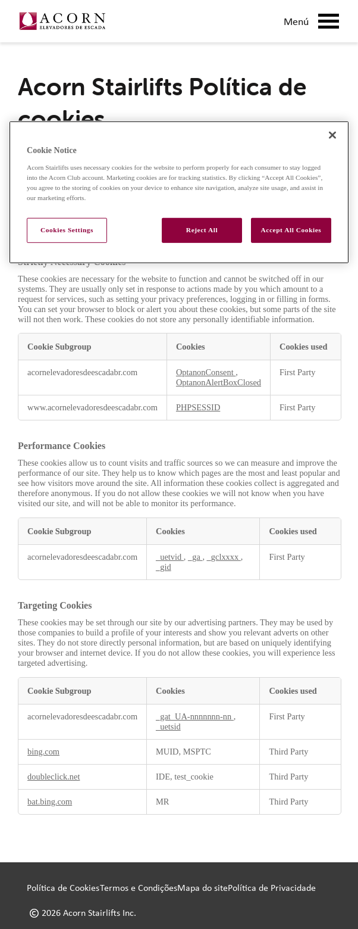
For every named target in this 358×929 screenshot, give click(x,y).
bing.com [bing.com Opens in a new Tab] (43, 751)
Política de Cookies (63, 887)
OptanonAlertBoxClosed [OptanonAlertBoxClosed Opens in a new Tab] (218, 382)
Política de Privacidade (272, 887)
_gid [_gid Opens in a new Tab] (163, 567)
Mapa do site (202, 887)
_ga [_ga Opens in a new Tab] (195, 557)
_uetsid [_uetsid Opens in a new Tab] (168, 726)
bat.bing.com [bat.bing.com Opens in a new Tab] (49, 801)
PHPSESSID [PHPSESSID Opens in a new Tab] (198, 407)
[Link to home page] (62, 21)
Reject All (202, 229)
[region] (179, 192)
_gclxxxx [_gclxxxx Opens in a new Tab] (224, 557)
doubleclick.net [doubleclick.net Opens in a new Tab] (53, 776)
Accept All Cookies (291, 229)
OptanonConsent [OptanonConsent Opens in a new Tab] (205, 372)
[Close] (332, 135)
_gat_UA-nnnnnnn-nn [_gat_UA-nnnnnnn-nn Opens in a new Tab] (195, 716)
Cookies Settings (66, 229)
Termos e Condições (138, 887)
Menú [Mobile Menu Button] (311, 21)
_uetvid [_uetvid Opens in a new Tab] (170, 557)
